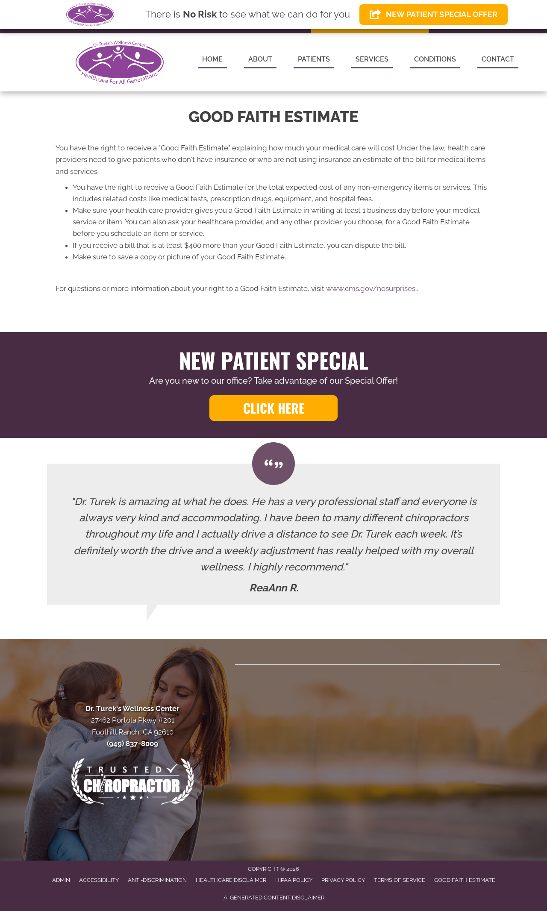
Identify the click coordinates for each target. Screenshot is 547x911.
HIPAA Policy (293, 880)
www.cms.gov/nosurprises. (370, 288)
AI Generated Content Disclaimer (274, 897)
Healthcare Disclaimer (231, 880)
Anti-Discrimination (157, 880)
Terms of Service (399, 880)
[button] (273, 408)
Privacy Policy (343, 880)
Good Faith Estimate (464, 880)
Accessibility (99, 880)
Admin (61, 880)
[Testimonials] (273, 534)
